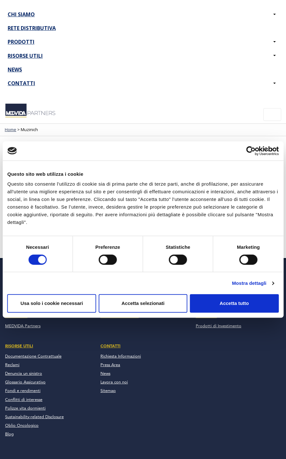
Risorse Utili (25, 55)
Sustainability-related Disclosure (34, 417)
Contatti (21, 83)
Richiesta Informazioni (120, 356)
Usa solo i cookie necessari (51, 303)
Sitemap (108, 391)
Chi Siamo (21, 14)
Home (10, 129)
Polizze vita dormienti (25, 408)
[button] (274, 14)
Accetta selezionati (143, 303)
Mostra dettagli (249, 283)
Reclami (12, 365)
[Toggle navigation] (272, 114)
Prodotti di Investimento (218, 326)
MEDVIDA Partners (22, 326)
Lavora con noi (114, 382)
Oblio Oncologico (22, 426)
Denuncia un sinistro (23, 374)
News (15, 69)
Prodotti (21, 41)
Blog (9, 434)
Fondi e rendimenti (22, 391)
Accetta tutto (234, 303)
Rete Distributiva (32, 28)
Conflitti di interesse (23, 400)
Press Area (110, 365)
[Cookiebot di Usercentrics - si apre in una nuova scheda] (251, 151)
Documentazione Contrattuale (33, 356)
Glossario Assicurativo (25, 382)
